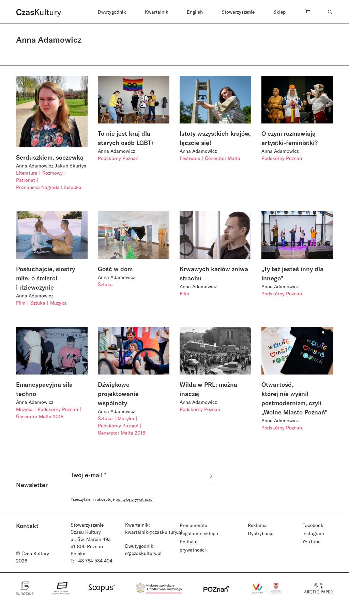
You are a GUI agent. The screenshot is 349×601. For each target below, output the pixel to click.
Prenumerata (194, 525)
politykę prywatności (134, 499)
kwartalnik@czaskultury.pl (153, 532)
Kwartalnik (156, 12)
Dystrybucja (261, 533)
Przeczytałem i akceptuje (112, 499)
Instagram (313, 533)
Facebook (312, 525)
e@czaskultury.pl (143, 553)
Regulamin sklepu (199, 533)
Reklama (257, 525)
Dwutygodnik (112, 12)
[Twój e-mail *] (136, 476)
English (195, 12)
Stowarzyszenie (238, 12)
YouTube (311, 541)
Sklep (279, 12)
